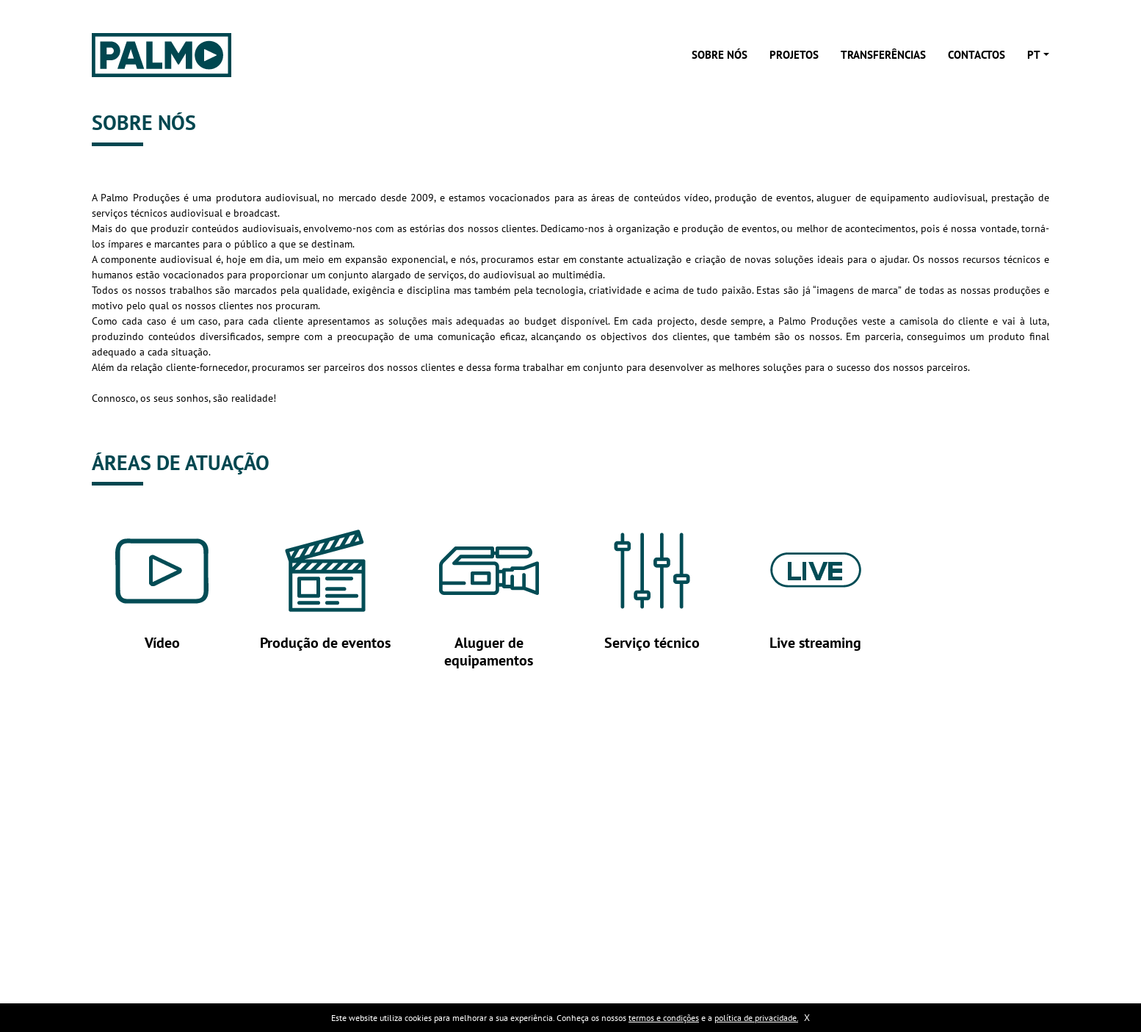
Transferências (883, 55)
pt (1033, 55)
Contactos (976, 55)
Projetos (794, 55)
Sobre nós (719, 55)
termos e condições (664, 1017)
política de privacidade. (756, 1017)
